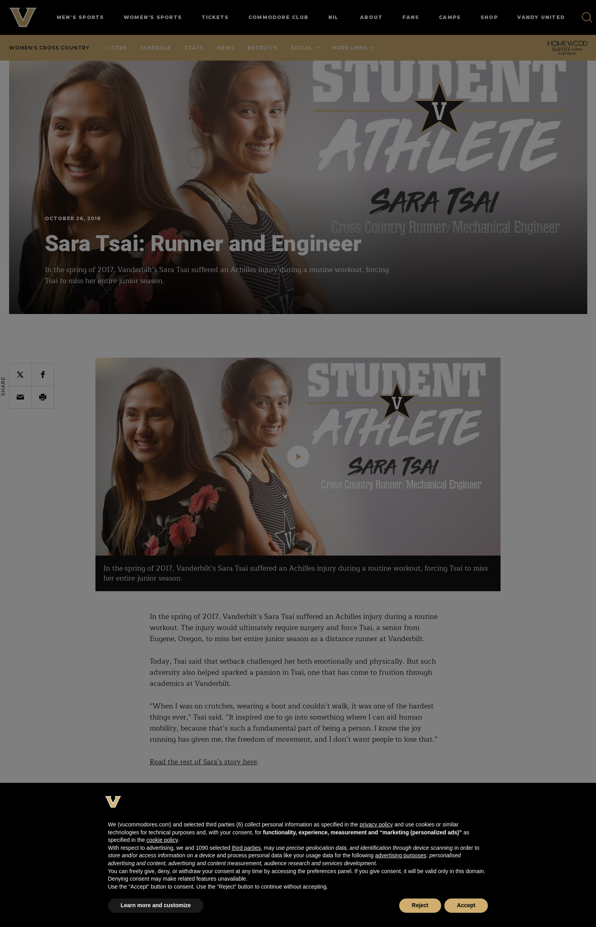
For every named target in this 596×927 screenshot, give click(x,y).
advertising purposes (400, 855)
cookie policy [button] (162, 840)
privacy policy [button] (376, 824)
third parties (246, 848)
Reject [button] (420, 905)
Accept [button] (466, 905)
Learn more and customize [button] (156, 905)
